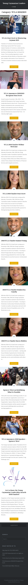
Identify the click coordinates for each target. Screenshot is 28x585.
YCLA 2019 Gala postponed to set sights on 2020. (12, 554)
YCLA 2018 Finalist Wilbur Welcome (10, 566)
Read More (14, 66)
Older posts (14, 525)
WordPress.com (16, 582)
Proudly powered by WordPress (11, 580)
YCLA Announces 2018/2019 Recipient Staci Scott (12, 561)
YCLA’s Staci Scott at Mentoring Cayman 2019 (13, 558)
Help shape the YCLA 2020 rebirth (10, 550)
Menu (14, 6)
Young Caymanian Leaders (14, 3)
